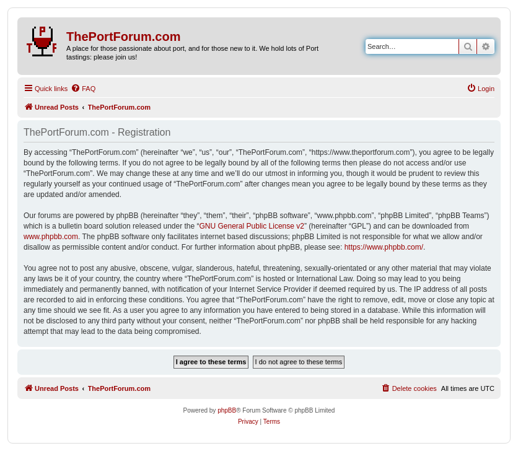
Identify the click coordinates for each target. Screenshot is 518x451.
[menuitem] (83, 88)
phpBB (226, 410)
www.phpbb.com (51, 236)
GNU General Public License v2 (252, 226)
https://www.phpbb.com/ (384, 247)
